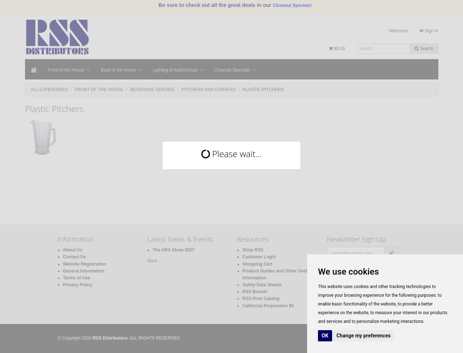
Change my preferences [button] (363, 335)
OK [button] (325, 335)
